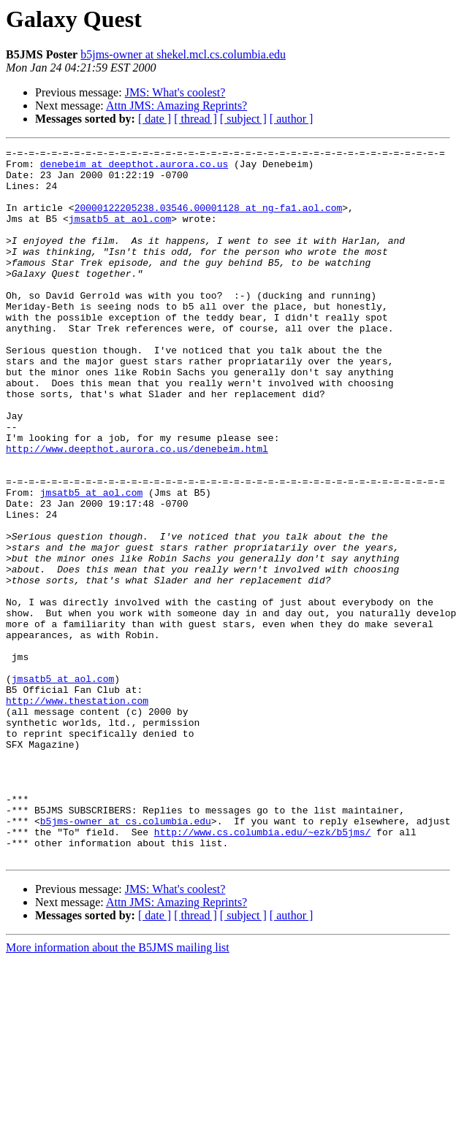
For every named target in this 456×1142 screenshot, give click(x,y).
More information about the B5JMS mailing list (117, 1090)
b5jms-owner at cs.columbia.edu (125, 956)
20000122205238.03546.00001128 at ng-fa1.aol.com (209, 220)
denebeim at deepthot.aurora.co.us (134, 168)
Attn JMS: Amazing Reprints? (176, 105)
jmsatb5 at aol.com (120, 233)
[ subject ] (243, 118)
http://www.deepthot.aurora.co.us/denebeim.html (137, 509)
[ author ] (292, 118)
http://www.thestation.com (77, 812)
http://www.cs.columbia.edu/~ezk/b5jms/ (262, 969)
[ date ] (154, 118)
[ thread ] (195, 118)
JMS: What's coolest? (175, 92)
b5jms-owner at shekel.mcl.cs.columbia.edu (183, 54)
